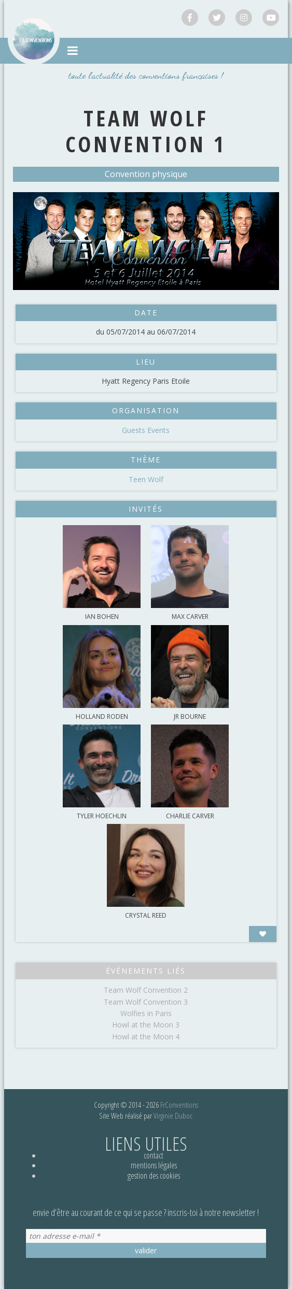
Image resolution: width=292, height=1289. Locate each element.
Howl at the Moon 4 (145, 1036)
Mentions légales (154, 1165)
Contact (153, 1155)
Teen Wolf (146, 479)
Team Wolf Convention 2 (146, 990)
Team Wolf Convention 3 (146, 1002)
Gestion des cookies (154, 1175)
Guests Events (146, 430)
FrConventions (179, 1104)
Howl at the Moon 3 (145, 1025)
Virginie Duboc (173, 1115)
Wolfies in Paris (146, 1013)
